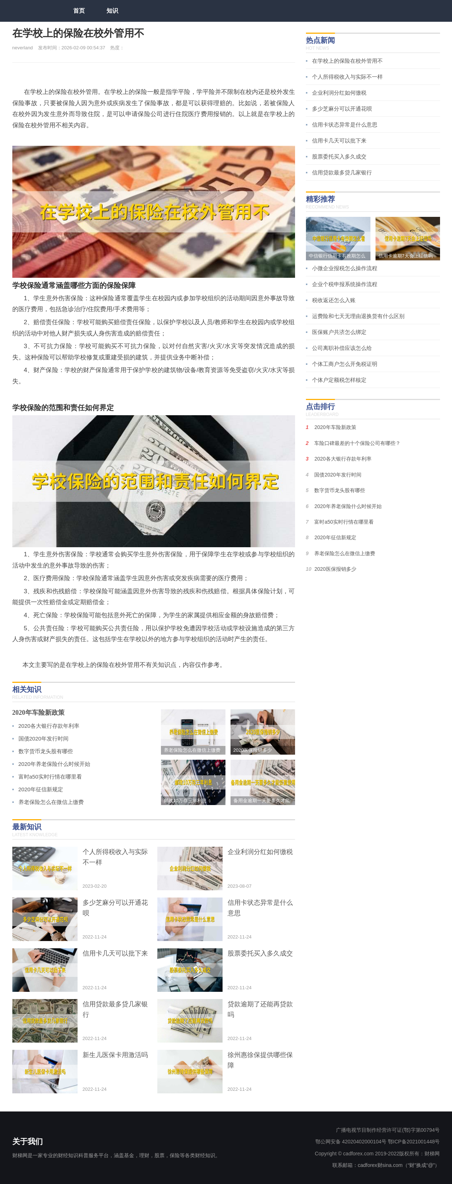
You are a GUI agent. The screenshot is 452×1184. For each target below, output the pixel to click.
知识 (112, 11)
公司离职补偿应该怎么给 (342, 348)
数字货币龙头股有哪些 (45, 751)
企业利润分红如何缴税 (339, 93)
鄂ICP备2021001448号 (414, 1141)
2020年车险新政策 (38, 712)
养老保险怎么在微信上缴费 (51, 802)
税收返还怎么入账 (334, 300)
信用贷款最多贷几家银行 (342, 172)
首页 (79, 11)
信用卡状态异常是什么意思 (344, 124)
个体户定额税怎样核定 (339, 380)
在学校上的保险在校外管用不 (347, 61)
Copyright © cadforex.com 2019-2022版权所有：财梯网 (377, 1153)
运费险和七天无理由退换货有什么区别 (358, 316)
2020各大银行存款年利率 (48, 726)
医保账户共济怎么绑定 (339, 332)
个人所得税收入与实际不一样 (347, 77)
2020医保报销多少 (335, 569)
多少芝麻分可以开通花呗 (342, 109)
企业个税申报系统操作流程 (344, 284)
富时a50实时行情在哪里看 (50, 776)
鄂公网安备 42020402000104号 (351, 1141)
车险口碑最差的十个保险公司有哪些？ (357, 443)
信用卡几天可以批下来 (339, 140)
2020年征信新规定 (40, 789)
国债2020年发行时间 (43, 738)
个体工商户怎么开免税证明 (344, 364)
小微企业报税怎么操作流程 (344, 268)
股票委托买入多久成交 (339, 156)
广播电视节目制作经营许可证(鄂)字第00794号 (388, 1130)
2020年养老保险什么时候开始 (54, 764)
